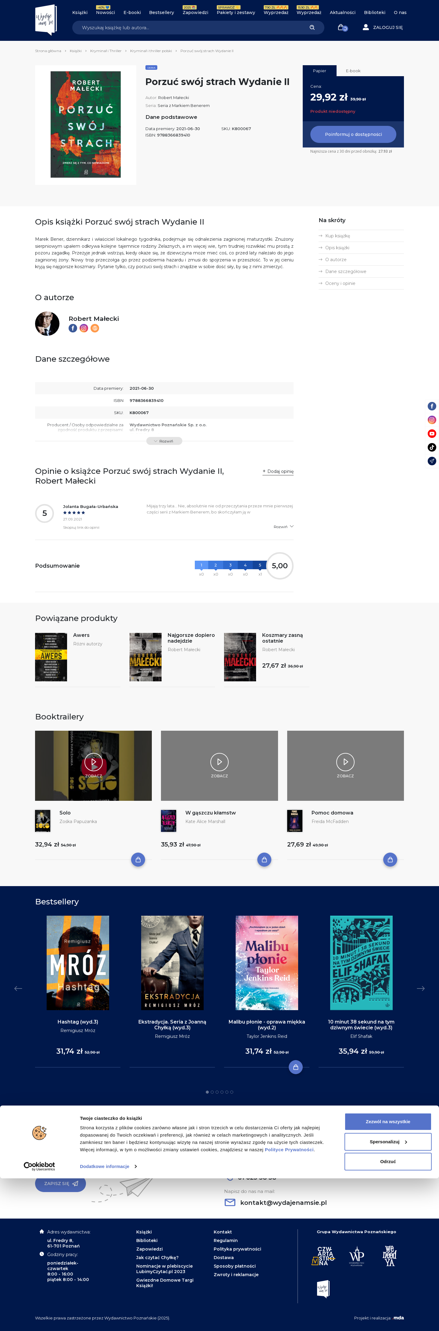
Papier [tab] (319, 70)
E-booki (132, 12)
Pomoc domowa (332, 813)
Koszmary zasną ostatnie (282, 638)
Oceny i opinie (340, 283)
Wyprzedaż (276, 12)
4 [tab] (221, 1092)
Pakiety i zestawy (236, 12)
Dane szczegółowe (345, 271)
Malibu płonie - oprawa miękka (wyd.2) (267, 1025)
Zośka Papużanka (78, 821)
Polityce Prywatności (289, 1302)
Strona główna (48, 50)
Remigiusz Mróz (77, 1030)
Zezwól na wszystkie (388, 1274)
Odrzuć (388, 1314)
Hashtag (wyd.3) (78, 1022)
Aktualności (342, 12)
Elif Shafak (361, 1036)
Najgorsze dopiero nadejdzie (191, 638)
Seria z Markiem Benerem (184, 105)
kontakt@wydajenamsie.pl (276, 1202)
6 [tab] (231, 1092)
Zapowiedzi (195, 12)
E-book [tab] (353, 70)
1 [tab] (207, 1092)
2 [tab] (212, 1092)
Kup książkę (337, 236)
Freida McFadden (330, 821)
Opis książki (337, 247)
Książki (79, 12)
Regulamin (226, 1240)
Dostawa (224, 1257)
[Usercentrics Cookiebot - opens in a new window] (39, 1319)
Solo (65, 813)
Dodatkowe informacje (104, 1319)
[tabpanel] (77, 992)
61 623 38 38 (250, 1177)
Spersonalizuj (388, 1294)
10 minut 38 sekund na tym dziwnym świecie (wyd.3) (361, 1025)
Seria (151, 67)
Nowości (105, 12)
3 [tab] (217, 1092)
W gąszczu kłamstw (210, 813)
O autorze (336, 259)
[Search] (186, 27)
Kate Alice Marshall (205, 821)
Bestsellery (161, 12)
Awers (81, 635)
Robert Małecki (173, 97)
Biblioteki (374, 12)
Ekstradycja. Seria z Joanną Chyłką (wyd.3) (172, 1025)
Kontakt (223, 1232)
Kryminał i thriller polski (151, 50)
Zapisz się (61, 1183)
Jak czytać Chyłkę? (157, 1257)
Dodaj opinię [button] (280, 471)
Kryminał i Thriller (106, 50)
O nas (400, 12)
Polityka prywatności (237, 1249)
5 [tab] (226, 1092)
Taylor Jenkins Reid (267, 1036)
